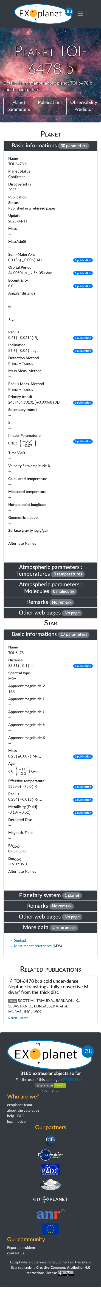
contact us (15, 1253)
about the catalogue (23, 1110)
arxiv (24, 1017)
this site (81, 1262)
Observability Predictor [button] (83, 106)
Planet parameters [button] (18, 106)
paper (12, 1017)
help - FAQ (16, 1116)
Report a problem (21, 1248)
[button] (83, 260)
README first (74, 1080)
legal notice (16, 1121)
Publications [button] (50, 102)
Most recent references (33, 946)
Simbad (20, 940)
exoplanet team (19, 1105)
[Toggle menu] (80, 13)
